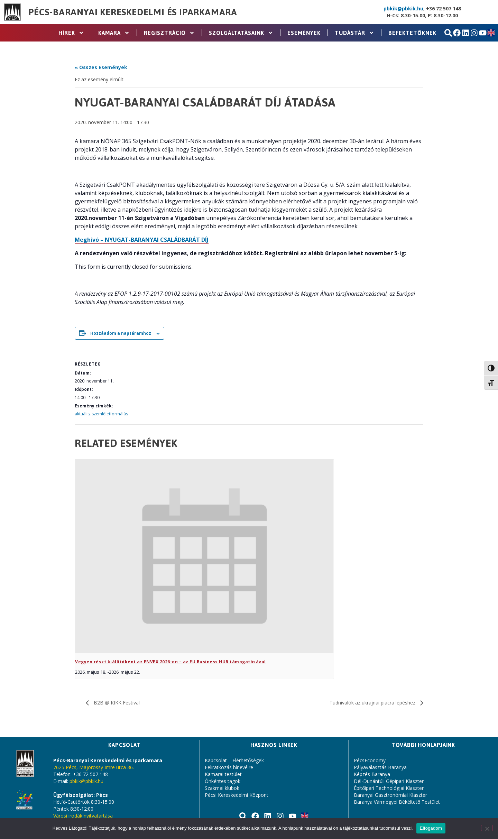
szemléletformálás (110, 414)
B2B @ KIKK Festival (116, 702)
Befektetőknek (412, 33)
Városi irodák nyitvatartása (83, 815)
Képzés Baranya (372, 774)
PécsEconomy (370, 760)
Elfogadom (431, 828)
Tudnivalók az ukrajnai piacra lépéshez (373, 702)
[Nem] (487, 828)
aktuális (82, 414)
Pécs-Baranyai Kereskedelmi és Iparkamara (132, 12)
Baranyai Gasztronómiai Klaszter (390, 795)
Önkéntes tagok (222, 781)
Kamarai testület (223, 774)
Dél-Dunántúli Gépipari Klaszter (389, 781)
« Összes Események (101, 67)
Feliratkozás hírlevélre (229, 767)
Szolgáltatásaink (241, 33)
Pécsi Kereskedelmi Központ (236, 795)
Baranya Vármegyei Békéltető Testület (397, 802)
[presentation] (204, 556)
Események (304, 33)
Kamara (114, 33)
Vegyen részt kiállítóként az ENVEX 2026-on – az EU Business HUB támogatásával (170, 662)
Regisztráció (169, 33)
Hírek (71, 33)
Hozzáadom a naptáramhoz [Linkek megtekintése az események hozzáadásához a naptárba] (120, 333)
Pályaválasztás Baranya (380, 767)
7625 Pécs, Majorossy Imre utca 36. (93, 767)
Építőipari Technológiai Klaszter (389, 788)
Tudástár (354, 33)
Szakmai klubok (222, 788)
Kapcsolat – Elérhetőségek (234, 760)
